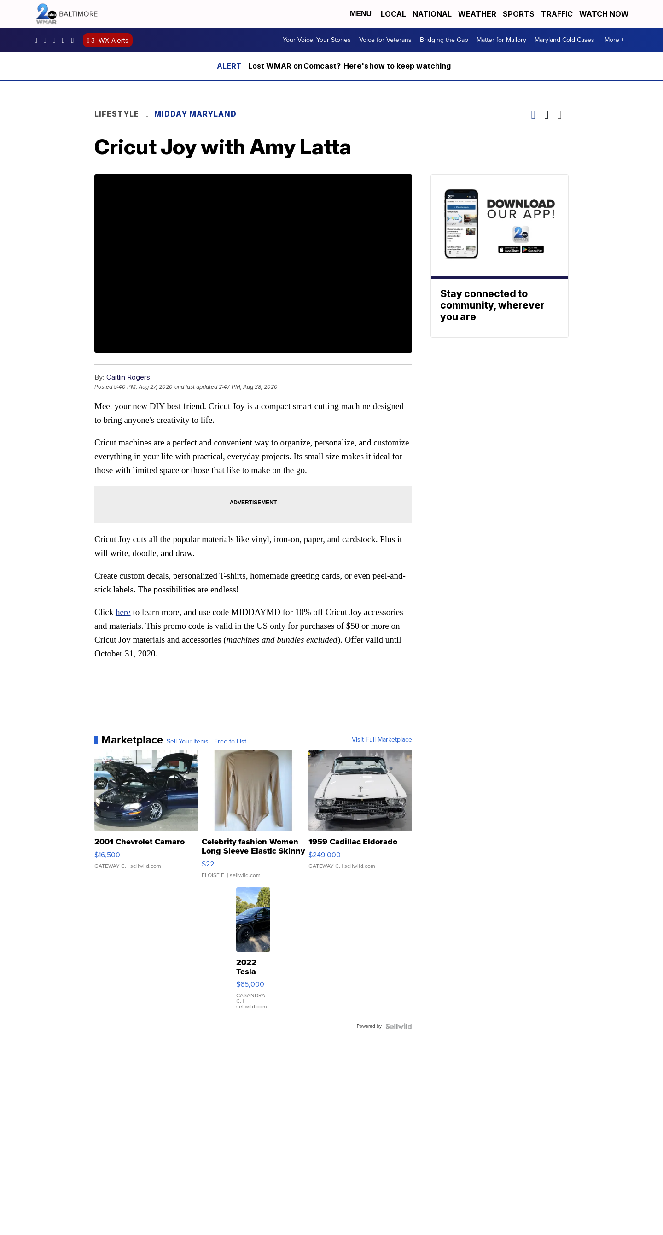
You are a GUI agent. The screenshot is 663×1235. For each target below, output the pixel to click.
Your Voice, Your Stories (317, 40)
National (432, 13)
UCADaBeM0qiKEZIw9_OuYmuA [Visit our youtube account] (74, 40)
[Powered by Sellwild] (398, 1026)
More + (614, 40)
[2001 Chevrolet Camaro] (146, 818)
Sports (519, 13)
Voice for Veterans (385, 40)
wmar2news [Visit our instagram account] (47, 40)
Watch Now (605, 13)
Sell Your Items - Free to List (206, 741)
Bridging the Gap (444, 40)
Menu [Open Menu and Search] (361, 14)
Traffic (557, 13)
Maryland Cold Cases (564, 40)
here (123, 612)
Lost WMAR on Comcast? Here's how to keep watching (349, 65)
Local (393, 13)
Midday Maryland (195, 113)
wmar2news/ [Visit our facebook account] (38, 40)
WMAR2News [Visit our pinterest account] (56, 40)
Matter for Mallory (501, 40)
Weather (477, 13)
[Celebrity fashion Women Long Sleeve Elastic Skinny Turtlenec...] (253, 818)
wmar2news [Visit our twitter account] (66, 40)
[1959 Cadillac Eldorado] (360, 818)
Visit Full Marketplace (382, 740)
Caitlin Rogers (128, 377)
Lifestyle (116, 113)
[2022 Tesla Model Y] (253, 953)
